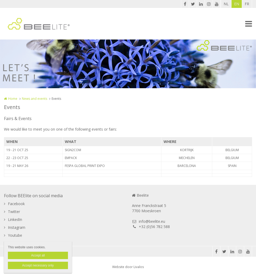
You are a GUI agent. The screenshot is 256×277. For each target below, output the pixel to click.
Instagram (16, 227)
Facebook (16, 203)
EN (236, 3)
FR (247, 3)
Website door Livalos (128, 267)
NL (226, 3)
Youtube (15, 235)
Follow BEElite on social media (33, 196)
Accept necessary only (38, 265)
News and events (34, 98)
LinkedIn (15, 219)
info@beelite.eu (148, 221)
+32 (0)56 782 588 (151, 226)
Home (12, 98)
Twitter (14, 211)
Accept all (38, 255)
